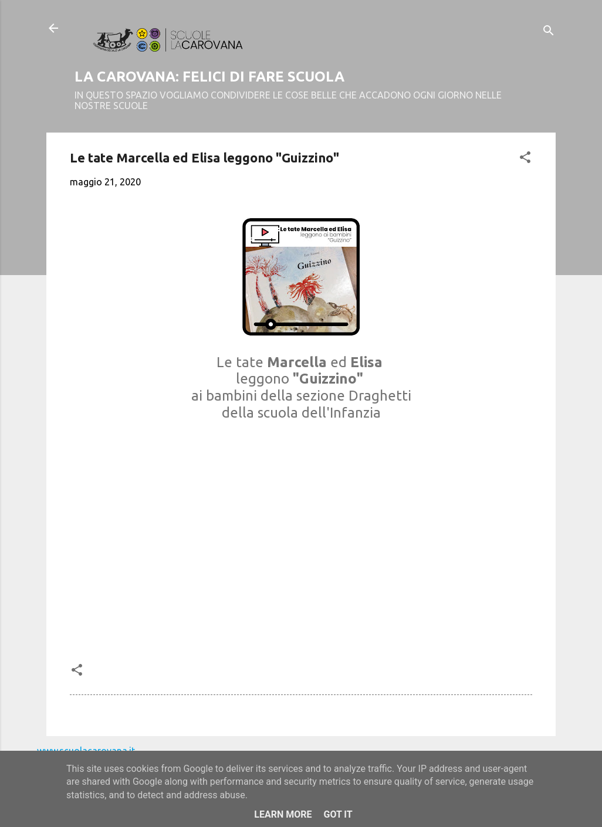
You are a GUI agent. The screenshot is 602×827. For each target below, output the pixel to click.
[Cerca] (549, 32)
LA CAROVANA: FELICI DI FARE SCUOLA (209, 76)
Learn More (283, 814)
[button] (525, 159)
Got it (337, 814)
